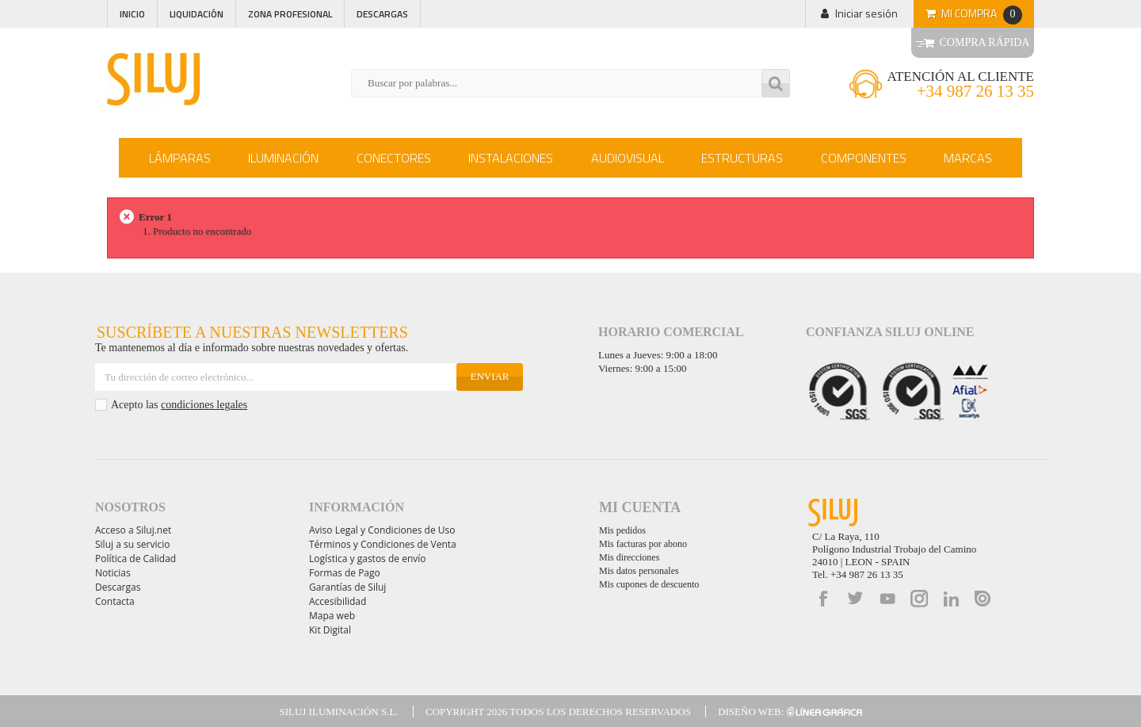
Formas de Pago (344, 573)
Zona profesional (290, 13)
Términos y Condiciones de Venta (382, 544)
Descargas (382, 13)
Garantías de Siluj (347, 587)
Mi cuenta (640, 507)
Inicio (132, 13)
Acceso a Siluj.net (133, 530)
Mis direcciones (629, 557)
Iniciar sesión (866, 13)
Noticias (113, 573)
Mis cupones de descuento (649, 584)
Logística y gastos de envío (367, 558)
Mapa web (332, 615)
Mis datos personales (639, 570)
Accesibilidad (337, 601)
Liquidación (196, 13)
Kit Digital (330, 630)
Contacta (115, 601)
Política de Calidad (135, 558)
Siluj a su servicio (132, 544)
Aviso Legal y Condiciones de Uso (382, 530)
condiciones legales (204, 405)
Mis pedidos (622, 530)
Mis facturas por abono (643, 543)
